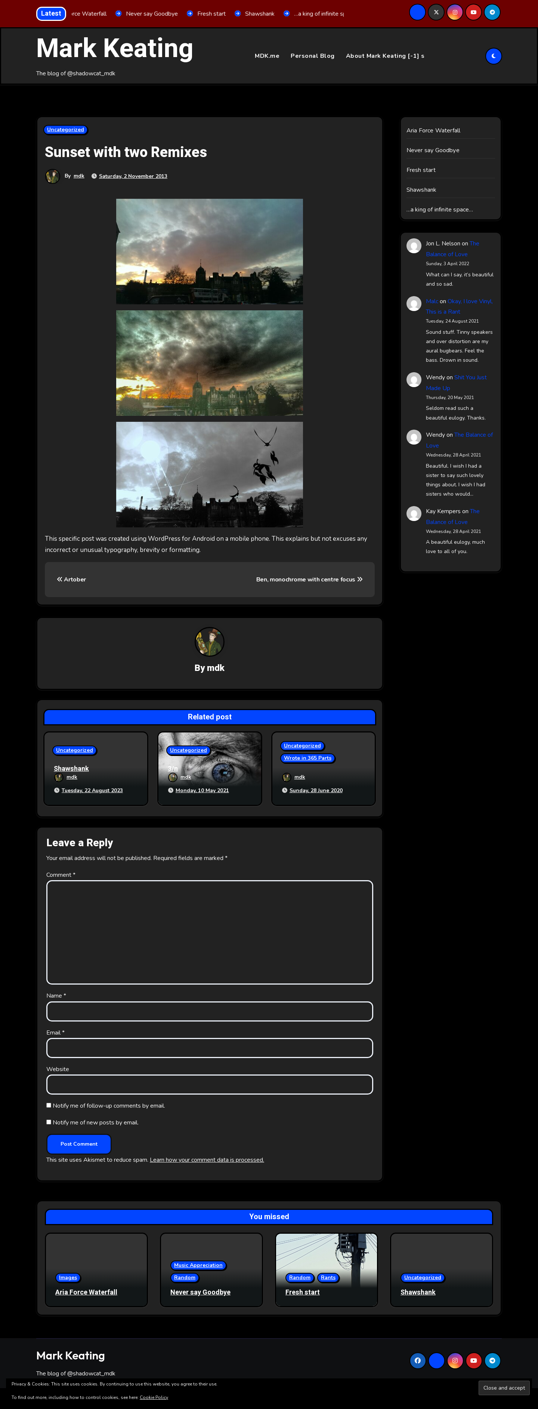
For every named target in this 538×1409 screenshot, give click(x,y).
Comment (60, 874)
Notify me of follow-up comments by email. (109, 1105)
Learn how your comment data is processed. (207, 1159)
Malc (432, 301)
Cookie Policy (154, 1397)
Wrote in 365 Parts (307, 758)
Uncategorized (65, 130)
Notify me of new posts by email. (96, 1121)
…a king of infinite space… (439, 210)
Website (57, 1068)
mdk (79, 176)
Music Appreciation (198, 1264)
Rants (328, 1276)
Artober (71, 579)
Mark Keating (115, 49)
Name (56, 995)
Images (68, 1276)
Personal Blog (313, 56)
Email (55, 1031)
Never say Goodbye (433, 151)
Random (184, 1276)
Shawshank (71, 769)
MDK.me (267, 56)
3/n (173, 769)
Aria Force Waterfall (433, 131)
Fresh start (421, 170)
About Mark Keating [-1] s (385, 56)
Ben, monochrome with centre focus (309, 579)
